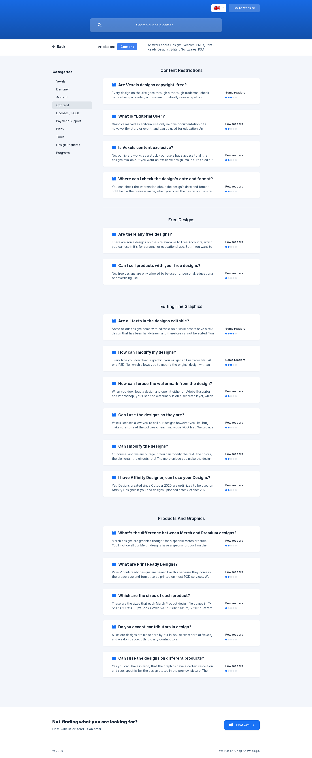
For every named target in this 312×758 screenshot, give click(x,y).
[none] (218, 8)
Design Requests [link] (68, 145)
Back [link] (61, 47)
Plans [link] (60, 129)
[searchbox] (156, 25)
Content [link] (62, 105)
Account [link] (62, 97)
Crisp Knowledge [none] (246, 750)
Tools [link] (60, 137)
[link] (181, 91)
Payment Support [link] (68, 121)
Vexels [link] (60, 81)
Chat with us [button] (245, 725)
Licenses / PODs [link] (67, 113)
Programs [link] (63, 153)
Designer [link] (62, 89)
